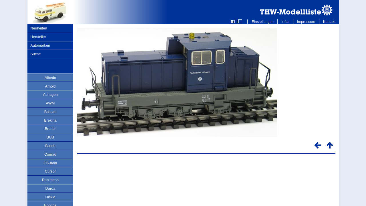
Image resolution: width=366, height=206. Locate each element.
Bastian (50, 112)
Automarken (40, 45)
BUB (50, 137)
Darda (50, 188)
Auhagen (50, 94)
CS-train (50, 163)
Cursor (50, 171)
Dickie (50, 197)
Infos (285, 21)
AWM (50, 103)
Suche (35, 54)
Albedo (50, 78)
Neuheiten (38, 28)
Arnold (50, 86)
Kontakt (329, 21)
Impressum (306, 21)
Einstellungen (262, 21)
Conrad (50, 154)
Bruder (50, 128)
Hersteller (38, 37)
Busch (50, 146)
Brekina (50, 120)
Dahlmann (50, 180)
